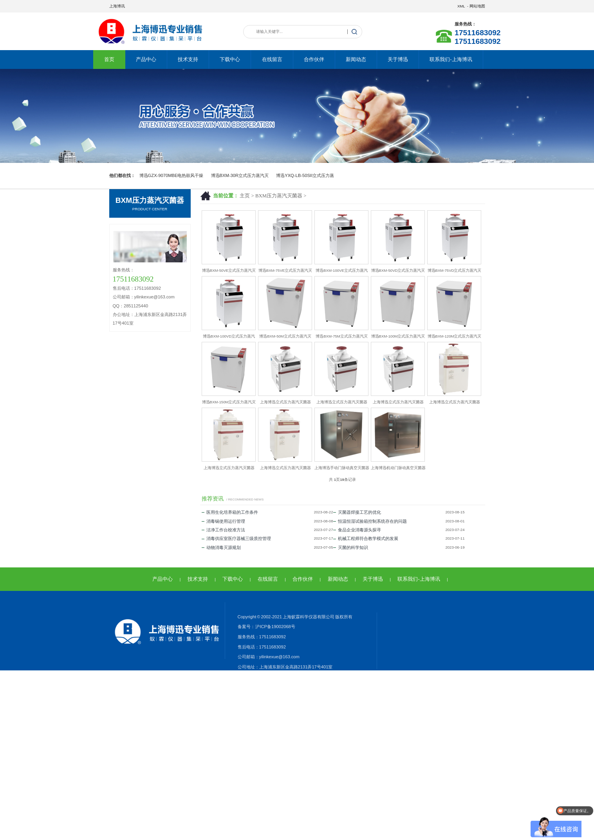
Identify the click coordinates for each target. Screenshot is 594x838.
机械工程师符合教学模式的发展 (365, 538)
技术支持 (188, 59)
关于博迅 (398, 59)
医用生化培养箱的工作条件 (230, 512)
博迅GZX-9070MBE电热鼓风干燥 (171, 175)
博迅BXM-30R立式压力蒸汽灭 (240, 175)
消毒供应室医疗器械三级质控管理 (236, 538)
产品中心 (146, 59)
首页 (109, 59)
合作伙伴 (314, 59)
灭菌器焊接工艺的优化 (357, 512)
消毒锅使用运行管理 (223, 521)
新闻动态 (356, 59)
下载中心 (230, 59)
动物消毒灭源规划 (221, 547)
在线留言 (272, 59)
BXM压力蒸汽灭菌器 (278, 196)
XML (461, 6)
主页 (245, 196)
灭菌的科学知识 (350, 547)
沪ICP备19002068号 (275, 626)
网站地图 (477, 6)
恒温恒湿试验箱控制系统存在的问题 (370, 521)
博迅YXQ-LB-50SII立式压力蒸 (305, 175)
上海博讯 (117, 6)
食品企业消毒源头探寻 (357, 529)
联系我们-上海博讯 (451, 59)
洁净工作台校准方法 (223, 529)
